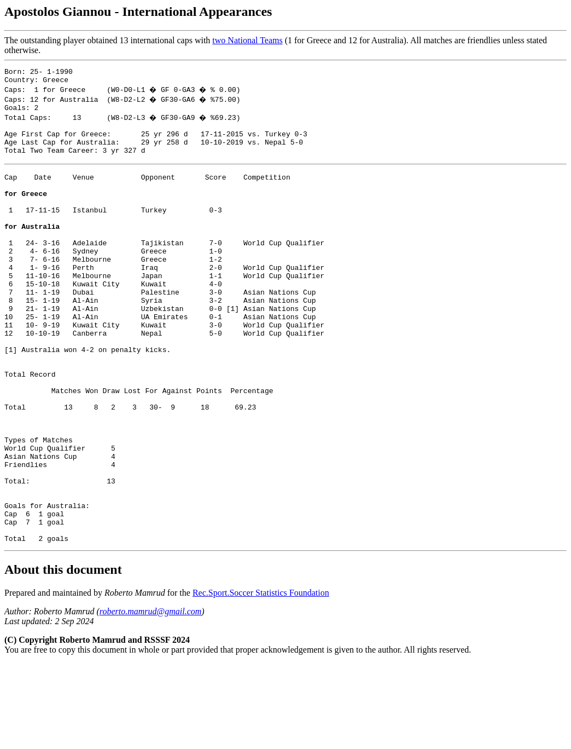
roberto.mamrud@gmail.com (151, 696)
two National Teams (247, 40)
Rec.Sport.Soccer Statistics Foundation (261, 678)
